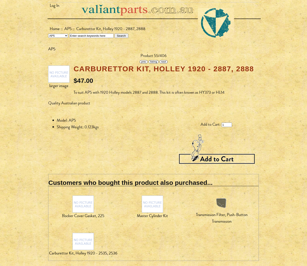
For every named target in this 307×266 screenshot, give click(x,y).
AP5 (68, 29)
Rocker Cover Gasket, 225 (83, 216)
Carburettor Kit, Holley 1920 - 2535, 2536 (83, 253)
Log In (54, 6)
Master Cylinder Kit (152, 216)
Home (55, 29)
